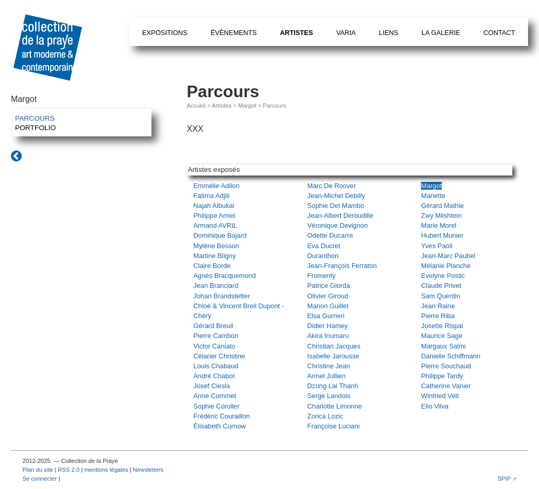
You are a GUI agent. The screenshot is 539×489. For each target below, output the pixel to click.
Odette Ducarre (330, 235)
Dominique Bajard (220, 235)
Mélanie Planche (446, 266)
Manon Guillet (327, 306)
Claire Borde (211, 266)
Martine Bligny (214, 256)
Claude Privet (441, 285)
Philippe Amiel (214, 215)
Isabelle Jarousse (333, 356)
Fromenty (321, 276)
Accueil (196, 105)
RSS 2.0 (69, 470)
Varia (346, 33)
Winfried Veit (440, 396)
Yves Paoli (436, 246)
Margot (247, 105)
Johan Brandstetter (221, 296)
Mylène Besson (216, 246)
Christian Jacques (333, 346)
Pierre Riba (437, 316)
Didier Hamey (327, 326)
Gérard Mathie (442, 205)
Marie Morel (438, 225)
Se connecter (39, 478)
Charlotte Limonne (334, 406)
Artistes (296, 33)
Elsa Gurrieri (325, 316)
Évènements (233, 33)
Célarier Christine (219, 356)
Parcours (35, 118)
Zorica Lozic (325, 416)
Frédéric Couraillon (221, 416)
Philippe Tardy (442, 376)
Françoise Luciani (333, 426)
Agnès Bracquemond (224, 276)
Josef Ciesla (211, 386)
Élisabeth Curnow (219, 426)
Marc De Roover (331, 186)
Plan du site (37, 470)
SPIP (504, 478)
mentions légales (106, 470)
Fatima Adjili (211, 196)
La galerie (440, 33)
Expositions (165, 33)
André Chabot (214, 376)
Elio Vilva (434, 406)
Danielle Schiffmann (451, 356)
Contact (499, 33)
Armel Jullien (326, 376)
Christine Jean (328, 366)
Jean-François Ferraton (342, 266)
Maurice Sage (441, 336)
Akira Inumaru (328, 336)
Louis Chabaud (215, 366)
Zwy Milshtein (441, 215)
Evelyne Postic (443, 276)
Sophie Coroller (216, 406)
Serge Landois (328, 396)
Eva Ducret (323, 246)
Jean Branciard (215, 285)
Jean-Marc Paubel (448, 256)
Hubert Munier (442, 235)
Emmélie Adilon (216, 186)
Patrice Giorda (328, 285)
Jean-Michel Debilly (336, 196)
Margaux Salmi (443, 346)
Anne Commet (214, 396)
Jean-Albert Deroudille (340, 215)
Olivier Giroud (327, 296)
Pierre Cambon (215, 336)
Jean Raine (438, 306)
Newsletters (148, 470)
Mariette (433, 196)
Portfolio (35, 128)
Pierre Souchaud (446, 366)
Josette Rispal (442, 326)
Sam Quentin (440, 296)
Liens (389, 33)
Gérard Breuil (213, 326)
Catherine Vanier (446, 386)
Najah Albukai (213, 205)
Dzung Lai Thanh (332, 386)
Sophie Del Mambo (335, 205)
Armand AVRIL (215, 225)
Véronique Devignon (337, 225)
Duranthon (322, 256)
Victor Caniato (214, 346)
